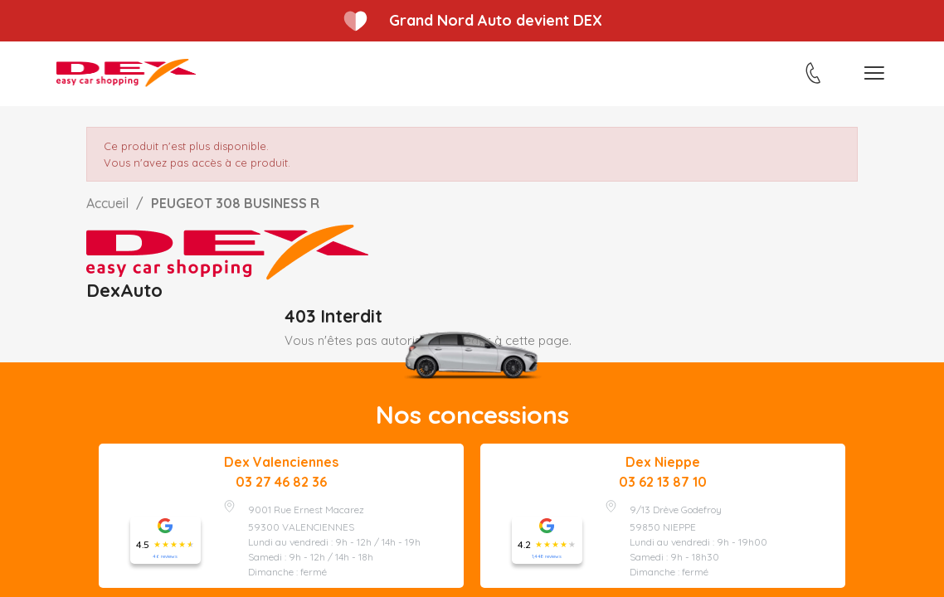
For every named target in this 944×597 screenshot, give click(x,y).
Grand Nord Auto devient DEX (495, 20)
